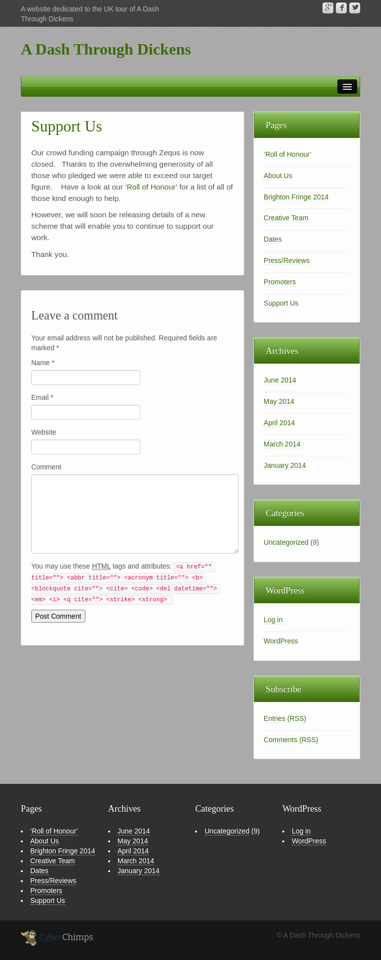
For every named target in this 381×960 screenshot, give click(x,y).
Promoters (280, 282)
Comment (46, 467)
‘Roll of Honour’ (151, 187)
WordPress (281, 641)
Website (43, 432)
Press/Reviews (287, 260)
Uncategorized (286, 542)
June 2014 (280, 380)
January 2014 (285, 465)
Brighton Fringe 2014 (296, 197)
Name (43, 363)
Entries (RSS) (285, 718)
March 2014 (282, 444)
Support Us (281, 303)
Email (42, 397)
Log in (273, 620)
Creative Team (286, 218)
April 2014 (279, 423)
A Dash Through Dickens (106, 49)
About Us (278, 176)
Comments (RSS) (291, 740)
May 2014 (279, 401)
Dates (273, 239)
